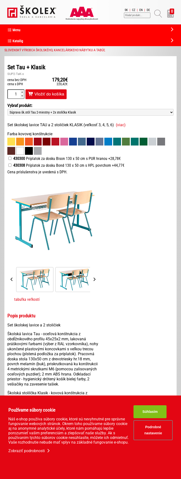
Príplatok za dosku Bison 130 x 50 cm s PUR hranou (64, 158)
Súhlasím (149, 412)
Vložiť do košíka (46, 94)
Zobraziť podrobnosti (29, 450)
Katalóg (15, 41)
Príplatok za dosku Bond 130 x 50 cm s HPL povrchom (66, 165)
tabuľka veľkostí (27, 299)
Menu (13, 30)
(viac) (121, 125)
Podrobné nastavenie (153, 430)
